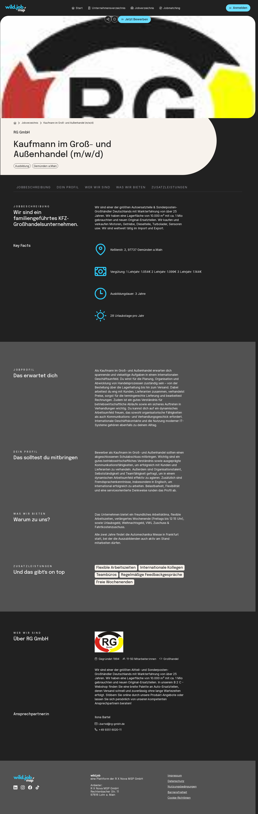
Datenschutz (176, 781)
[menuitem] (77, 8)
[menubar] (126, 8)
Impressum (175, 775)
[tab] (33, 187)
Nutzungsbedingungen (182, 786)
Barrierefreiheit (177, 792)
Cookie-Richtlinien (179, 797)
